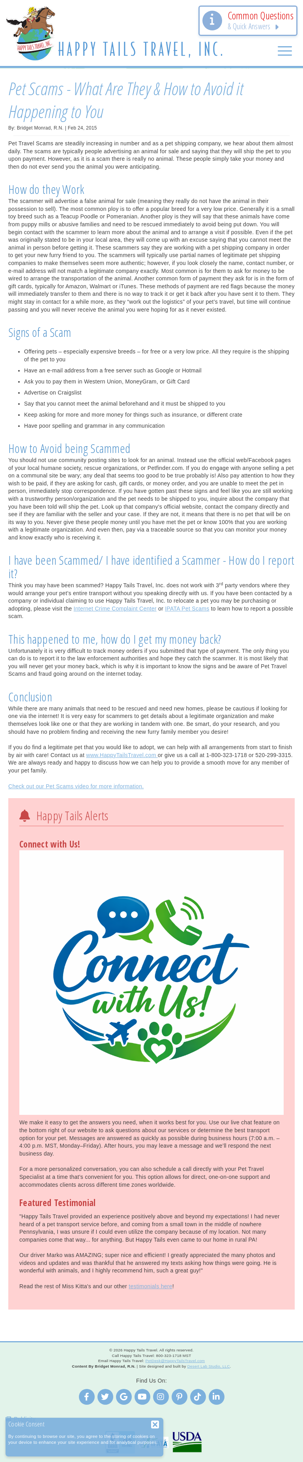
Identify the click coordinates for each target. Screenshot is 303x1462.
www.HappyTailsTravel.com (122, 755)
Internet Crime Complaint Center (115, 608)
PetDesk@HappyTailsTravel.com (175, 1361)
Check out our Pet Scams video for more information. (76, 786)
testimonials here (150, 1286)
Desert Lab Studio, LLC (208, 1366)
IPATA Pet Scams (187, 608)
